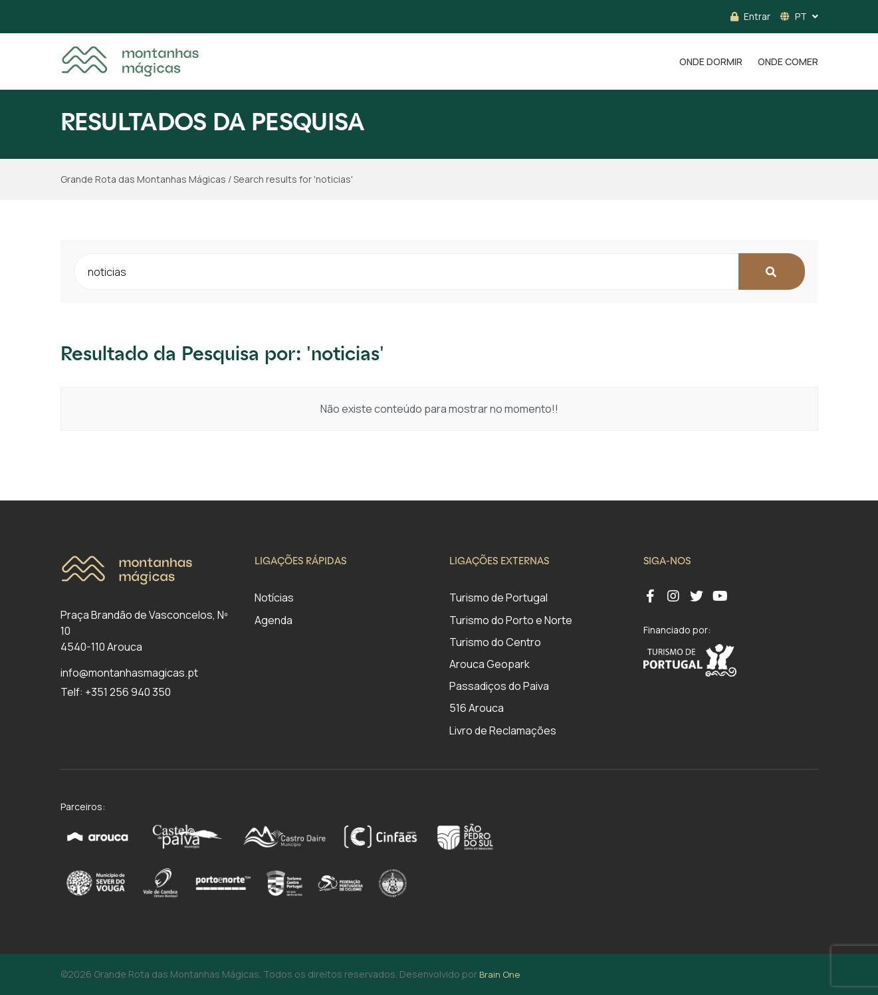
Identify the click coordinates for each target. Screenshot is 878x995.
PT (793, 16)
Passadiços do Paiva (499, 686)
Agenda (273, 620)
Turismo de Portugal (498, 597)
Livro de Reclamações (502, 730)
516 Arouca (476, 708)
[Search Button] (771, 271)
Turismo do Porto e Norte (510, 620)
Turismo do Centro (495, 642)
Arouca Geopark (489, 664)
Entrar (750, 16)
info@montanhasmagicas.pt (129, 672)
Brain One (499, 974)
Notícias (274, 597)
